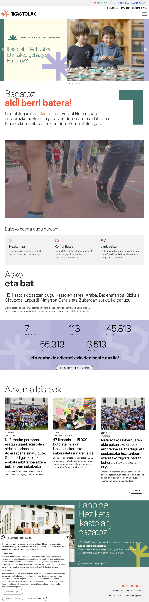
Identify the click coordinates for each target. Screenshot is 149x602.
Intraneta (125, 8)
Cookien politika (115, 595)
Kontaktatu (118, 591)
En (119, 3)
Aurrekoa (3, 49)
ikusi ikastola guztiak (74, 368)
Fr (123, 3)
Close (67, 536)
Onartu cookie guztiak (35, 598)
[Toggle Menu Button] (144, 13)
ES (100, 3)
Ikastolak (105, 436)
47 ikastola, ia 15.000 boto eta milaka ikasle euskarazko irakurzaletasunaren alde (73, 446)
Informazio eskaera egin (92, 563)
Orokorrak (10, 436)
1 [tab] (69, 83)
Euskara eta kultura (63, 436)
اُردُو (127, 3)
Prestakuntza (139, 8)
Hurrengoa (145, 49)
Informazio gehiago (33, 549)
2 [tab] (73, 83)
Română (141, 3)
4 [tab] (80, 83)
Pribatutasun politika (133, 595)
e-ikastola (112, 8)
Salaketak (138, 591)
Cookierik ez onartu (12, 598)
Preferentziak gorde (12, 592)
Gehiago (136, 490)
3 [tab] (76, 83)
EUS (96, 3)
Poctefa (128, 591)
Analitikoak (8, 554)
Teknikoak (8, 571)
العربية (133, 3)
